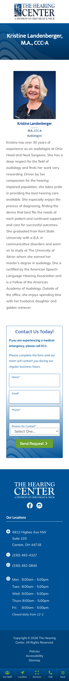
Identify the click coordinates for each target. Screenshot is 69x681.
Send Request (32, 443)
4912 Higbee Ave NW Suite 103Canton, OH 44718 (26, 538)
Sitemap (34, 660)
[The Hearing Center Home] (34, 11)
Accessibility (34, 656)
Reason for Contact (24, 426)
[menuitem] (7, 674)
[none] (7, 674)
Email (15, 393)
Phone (16, 409)
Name (16, 377)
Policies (34, 651)
